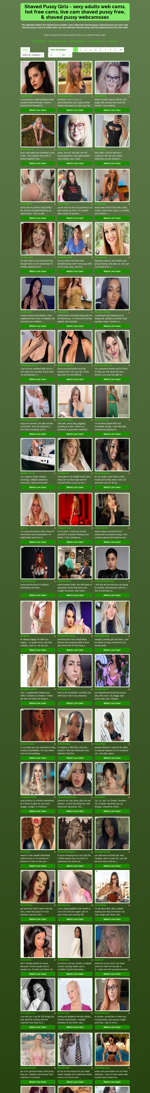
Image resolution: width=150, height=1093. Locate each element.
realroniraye (101, 227)
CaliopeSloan (64, 459)
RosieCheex (26, 784)
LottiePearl (63, 412)
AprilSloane (63, 969)
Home (25, 50)
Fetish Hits (86, 1089)
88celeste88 (64, 924)
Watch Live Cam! (37, 102)
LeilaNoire (25, 969)
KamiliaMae (100, 181)
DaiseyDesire (27, 134)
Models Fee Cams (77, 41)
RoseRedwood (102, 876)
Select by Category (32, 55)
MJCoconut (63, 876)
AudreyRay (26, 831)
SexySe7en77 (101, 598)
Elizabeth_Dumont (29, 367)
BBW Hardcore (39, 41)
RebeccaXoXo (102, 367)
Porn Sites (112, 41)
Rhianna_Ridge (102, 274)
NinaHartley (63, 134)
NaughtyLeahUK (28, 598)
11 (51, 55)
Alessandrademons (104, 505)
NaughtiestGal (65, 227)
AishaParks (63, 831)
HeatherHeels (64, 505)
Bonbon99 (100, 691)
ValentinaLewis (102, 924)
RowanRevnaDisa (66, 738)
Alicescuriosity (65, 1016)
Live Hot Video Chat (57, 41)
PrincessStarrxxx (103, 319)
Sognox (99, 1016)
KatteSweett (101, 969)
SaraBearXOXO (28, 924)
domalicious (64, 784)
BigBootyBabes (65, 319)
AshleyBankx (64, 598)
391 (63, 55)
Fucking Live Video (96, 41)
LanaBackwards (28, 691)
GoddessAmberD (29, 319)
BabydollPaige (102, 552)
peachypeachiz (65, 88)
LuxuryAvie (100, 784)
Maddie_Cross (27, 412)
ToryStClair (26, 1016)
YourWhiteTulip (28, 505)
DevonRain (100, 645)
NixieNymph (26, 88)
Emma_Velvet (27, 645)
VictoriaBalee (101, 459)
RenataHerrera (27, 876)
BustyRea (25, 738)
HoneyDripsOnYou (67, 691)
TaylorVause (64, 181)
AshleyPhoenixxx (66, 552)
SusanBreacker (102, 738)
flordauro (25, 552)
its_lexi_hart (26, 227)
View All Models (58, 50)
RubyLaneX (26, 274)
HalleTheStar (64, 645)
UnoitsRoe (63, 274)
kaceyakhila (26, 181)
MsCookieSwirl (102, 412)
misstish (99, 831)
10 (121, 50)
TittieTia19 (100, 134)
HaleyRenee (101, 88)
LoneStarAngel (65, 367)
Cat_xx (23, 459)
